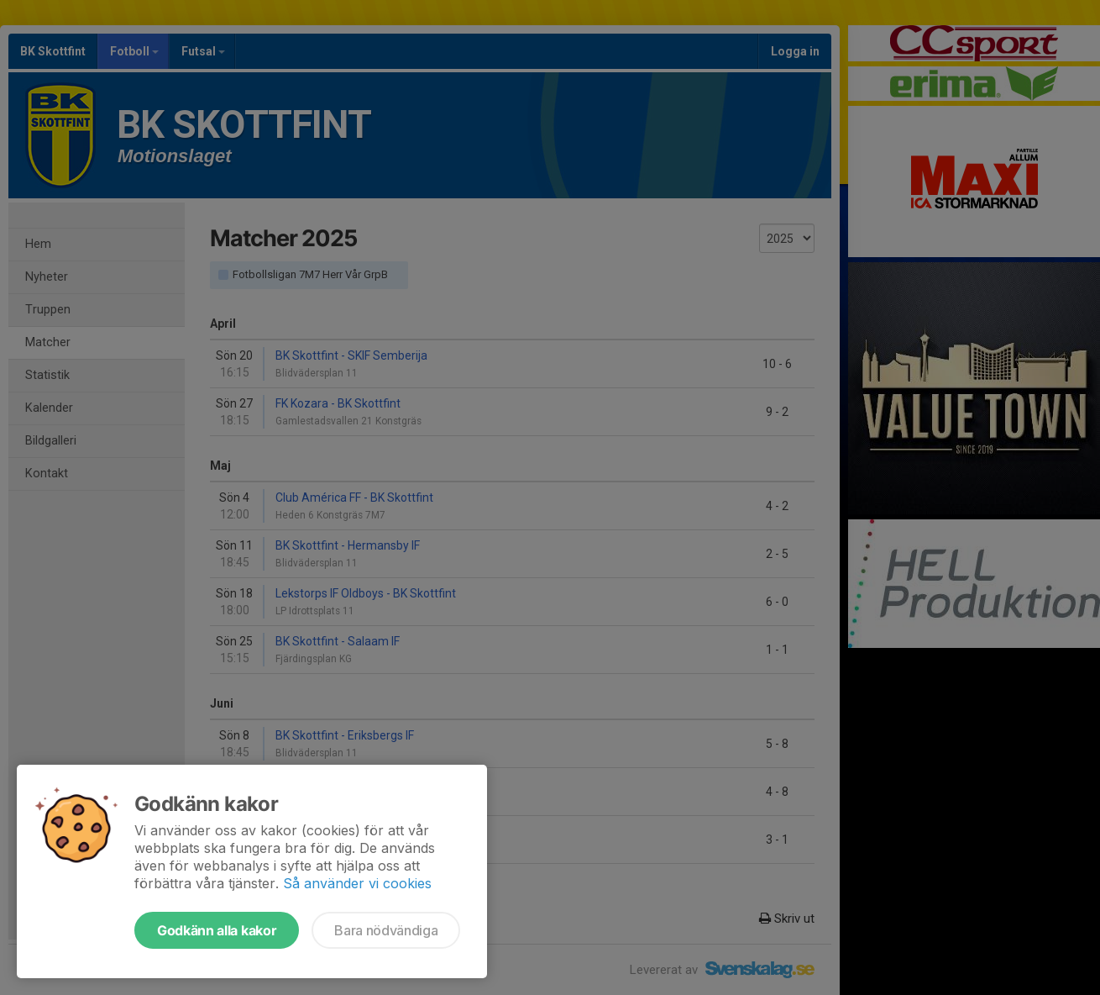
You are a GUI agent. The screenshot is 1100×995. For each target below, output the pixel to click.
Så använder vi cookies (357, 883)
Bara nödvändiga (385, 930)
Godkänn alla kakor (216, 930)
